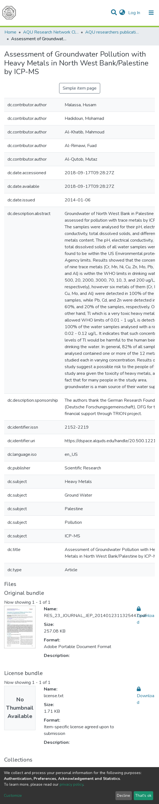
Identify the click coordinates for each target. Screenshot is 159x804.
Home (10, 32)
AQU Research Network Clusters (51, 32)
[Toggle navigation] (151, 12)
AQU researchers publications (113, 32)
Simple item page (80, 88)
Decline (123, 795)
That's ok (143, 795)
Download (145, 615)
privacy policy (71, 784)
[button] (122, 12)
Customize (13, 795)
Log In (134, 13)
